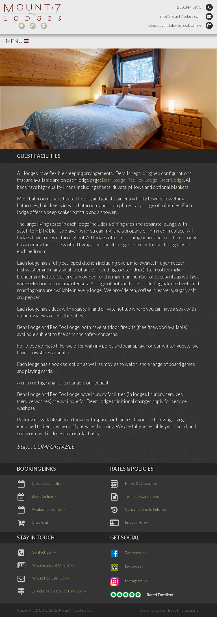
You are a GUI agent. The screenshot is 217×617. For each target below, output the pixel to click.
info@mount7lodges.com (180, 16)
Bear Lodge (113, 180)
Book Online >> (37, 497)
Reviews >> (127, 567)
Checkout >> (35, 523)
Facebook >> (128, 553)
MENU (17, 40)
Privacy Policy (129, 523)
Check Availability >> (42, 484)
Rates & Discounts (133, 484)
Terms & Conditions (134, 497)
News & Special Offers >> (46, 565)
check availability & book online (175, 25)
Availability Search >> (42, 510)
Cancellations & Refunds (138, 510)
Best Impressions (183, 610)
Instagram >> (129, 581)
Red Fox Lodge (142, 180)
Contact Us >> (37, 552)
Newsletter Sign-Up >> (43, 578)
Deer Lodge (171, 180)
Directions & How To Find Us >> (51, 591)
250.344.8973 (189, 7)
